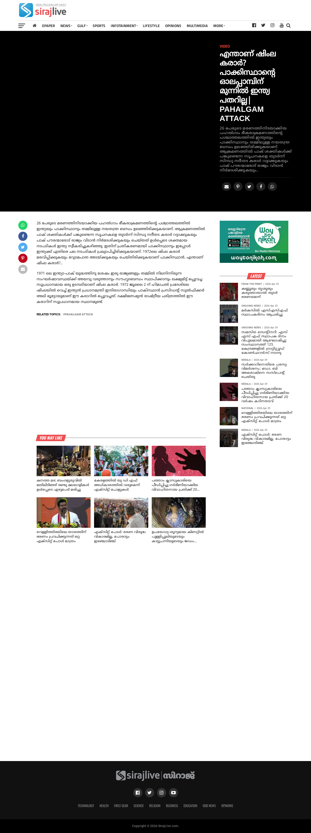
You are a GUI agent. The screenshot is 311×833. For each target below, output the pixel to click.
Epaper (48, 25)
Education (190, 805)
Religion (154, 805)
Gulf (81, 25)
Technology (86, 805)
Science (138, 805)
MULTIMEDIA (197, 25)
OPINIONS (173, 25)
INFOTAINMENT (123, 25)
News (65, 25)
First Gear (121, 805)
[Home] (34, 25)
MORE (218, 25)
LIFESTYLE (151, 25)
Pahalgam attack (79, 314)
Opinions (227, 805)
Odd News (209, 805)
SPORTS (99, 25)
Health (104, 805)
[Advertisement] (209, 12)
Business (172, 805)
